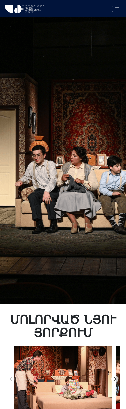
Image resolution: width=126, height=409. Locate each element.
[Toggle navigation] (116, 9)
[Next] (114, 379)
